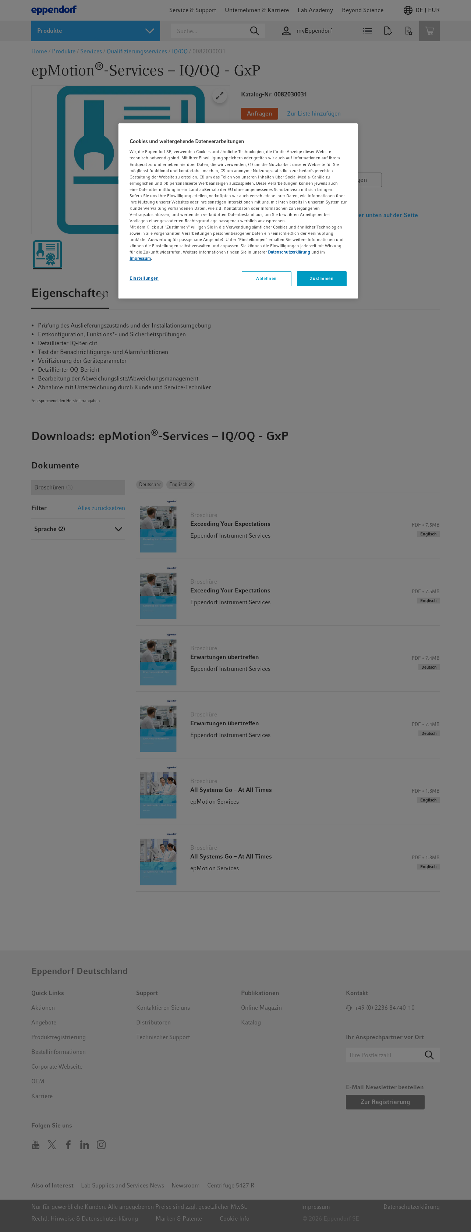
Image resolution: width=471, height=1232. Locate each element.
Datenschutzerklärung (289, 252)
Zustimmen (321, 278)
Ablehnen (266, 278)
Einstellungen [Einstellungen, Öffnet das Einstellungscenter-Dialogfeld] (144, 278)
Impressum (140, 258)
